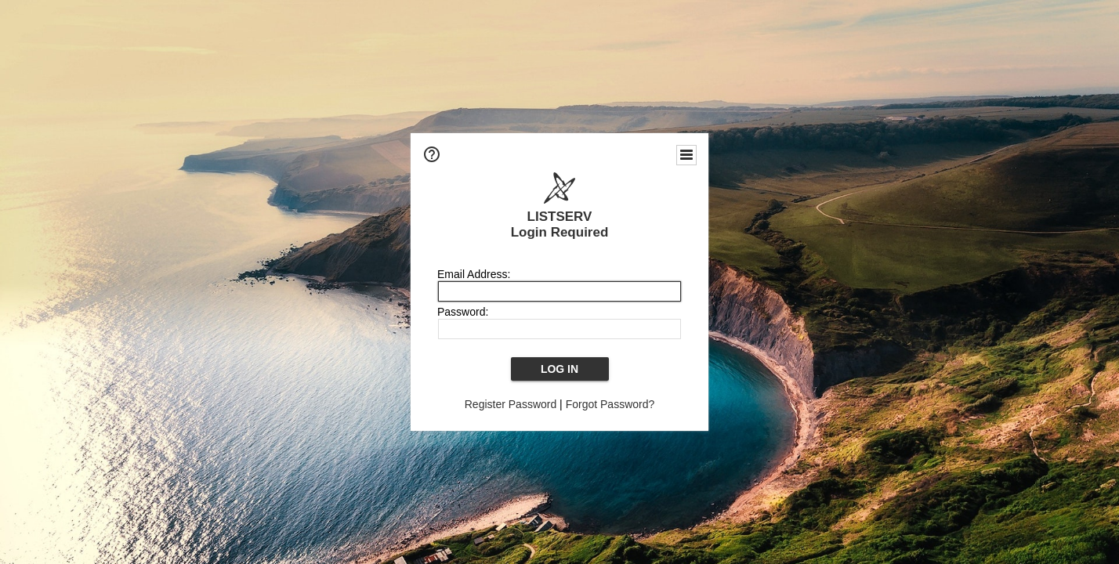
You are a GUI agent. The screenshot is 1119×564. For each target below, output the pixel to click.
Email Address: (473, 274)
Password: (462, 312)
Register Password (511, 404)
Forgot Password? (610, 404)
